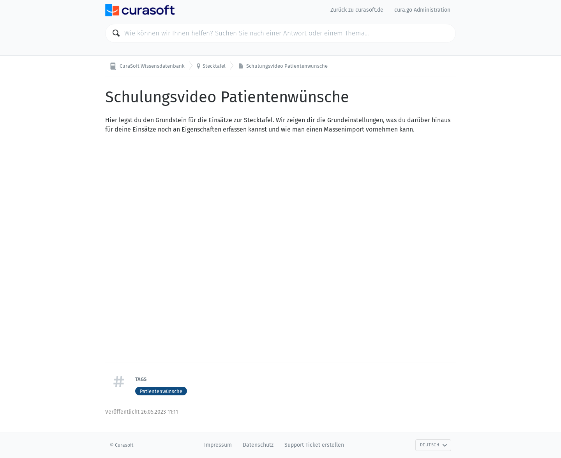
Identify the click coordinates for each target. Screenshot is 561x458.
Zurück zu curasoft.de (356, 10)
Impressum (218, 445)
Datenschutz (258, 445)
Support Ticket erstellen (314, 445)
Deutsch (433, 444)
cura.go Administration (422, 10)
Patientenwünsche (161, 391)
